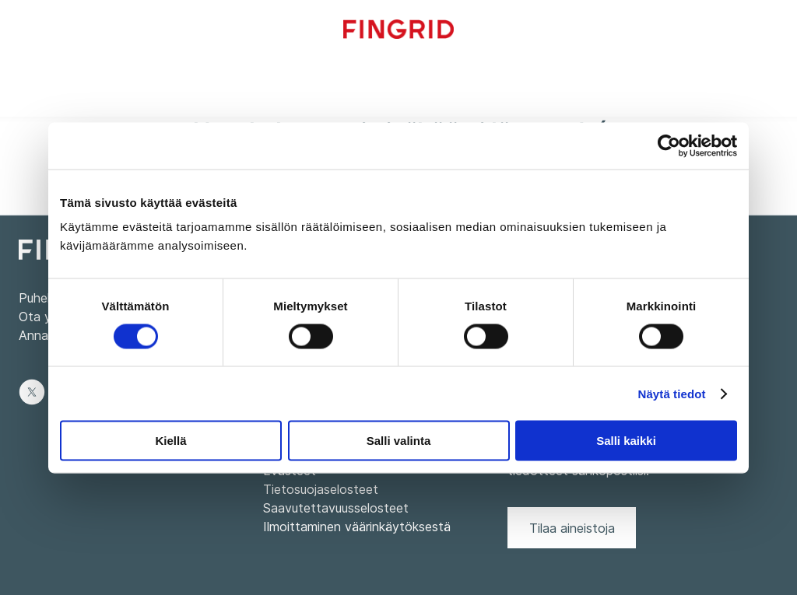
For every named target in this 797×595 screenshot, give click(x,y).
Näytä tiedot (672, 393)
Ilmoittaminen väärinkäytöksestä (357, 526)
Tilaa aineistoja (572, 528)
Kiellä (170, 440)
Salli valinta (399, 440)
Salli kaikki (626, 440)
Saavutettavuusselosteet (336, 508)
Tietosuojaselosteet (320, 489)
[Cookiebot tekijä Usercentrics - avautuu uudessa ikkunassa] (669, 145)
